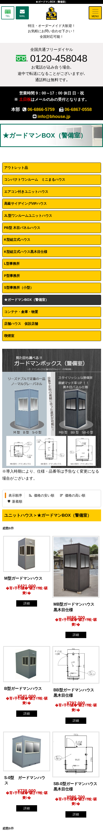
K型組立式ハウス (17, 240)
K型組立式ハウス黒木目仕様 (25, 252)
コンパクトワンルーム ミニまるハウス (34, 179)
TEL (8, 16)
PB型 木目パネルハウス (22, 228)
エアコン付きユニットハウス (26, 192)
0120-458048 (51, 58)
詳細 (27, 603)
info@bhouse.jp (52, 116)
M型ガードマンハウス (23, 578)
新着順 (17, 501)
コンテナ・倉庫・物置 (21, 312)
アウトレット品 (16, 168)
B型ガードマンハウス (23, 689)
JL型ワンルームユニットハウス (28, 216)
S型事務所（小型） (18, 287)
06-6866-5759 (39, 109)
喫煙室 (11, 336)
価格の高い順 (75, 495)
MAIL (22, 16)
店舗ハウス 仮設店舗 (21, 324)
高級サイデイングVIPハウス (25, 203)
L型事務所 (12, 263)
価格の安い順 (44, 495)
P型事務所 (12, 276)
